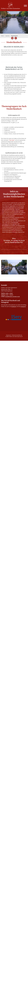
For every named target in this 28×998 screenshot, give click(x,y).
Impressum (8, 335)
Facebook (13, 306)
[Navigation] (25, 5)
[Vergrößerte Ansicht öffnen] (14, 267)
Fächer (2, 35)
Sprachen (7, 35)
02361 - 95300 (9, 293)
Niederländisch (14, 35)
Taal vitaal (11, 140)
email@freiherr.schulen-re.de (12, 296)
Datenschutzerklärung (17, 335)
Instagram (23, 306)
